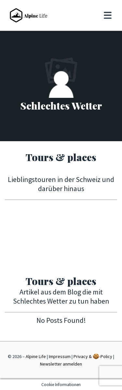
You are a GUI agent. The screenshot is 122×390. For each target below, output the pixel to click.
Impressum (60, 356)
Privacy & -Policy (93, 356)
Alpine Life (36, 356)
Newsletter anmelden (61, 364)
